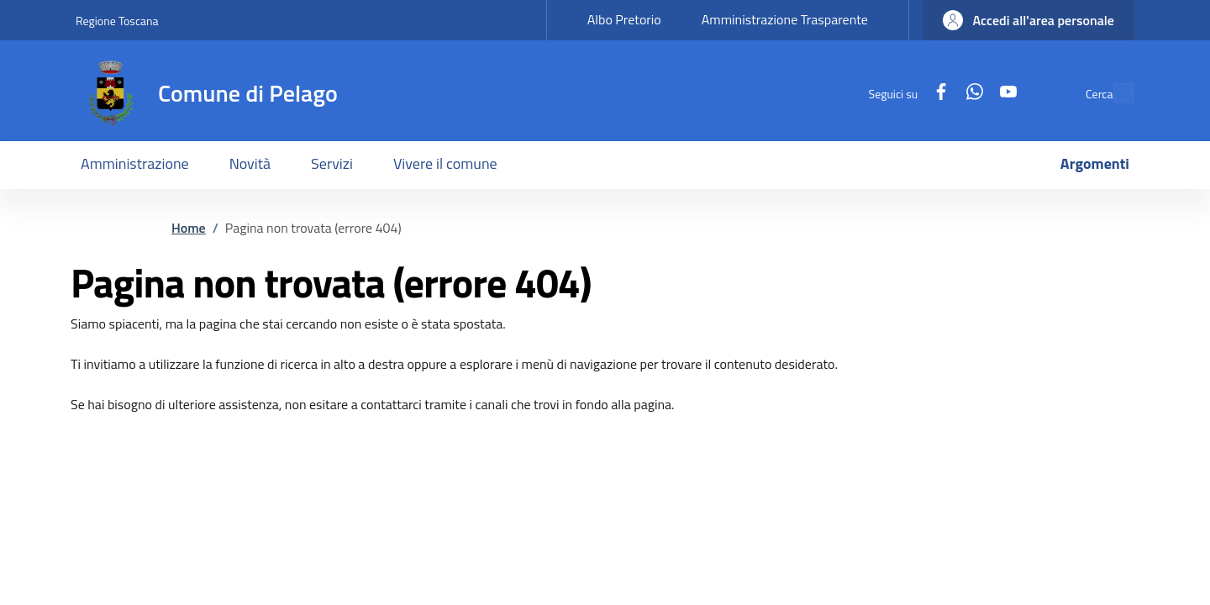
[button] (1028, 20)
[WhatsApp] (936, 93)
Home (188, 228)
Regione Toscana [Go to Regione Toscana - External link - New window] (117, 20)
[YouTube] (969, 93)
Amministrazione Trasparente (785, 19)
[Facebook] (902, 93)
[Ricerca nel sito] (1114, 93)
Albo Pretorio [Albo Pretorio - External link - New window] (624, 19)
